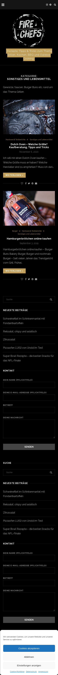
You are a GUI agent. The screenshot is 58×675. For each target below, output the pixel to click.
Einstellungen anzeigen (29, 665)
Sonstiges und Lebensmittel (41, 140)
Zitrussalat (9, 339)
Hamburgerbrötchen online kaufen (29, 238)
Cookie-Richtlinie (17, 671)
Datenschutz (31, 671)
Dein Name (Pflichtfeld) (29, 383)
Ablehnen (29, 657)
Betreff (29, 408)
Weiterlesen (14, 175)
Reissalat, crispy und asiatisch (20, 331)
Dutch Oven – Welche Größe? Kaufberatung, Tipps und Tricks (29, 146)
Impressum (43, 671)
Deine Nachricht (29, 419)
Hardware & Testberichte (15, 140)
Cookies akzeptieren (29, 648)
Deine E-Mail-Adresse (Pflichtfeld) (29, 396)
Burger (15, 231)
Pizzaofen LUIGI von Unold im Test (23, 347)
